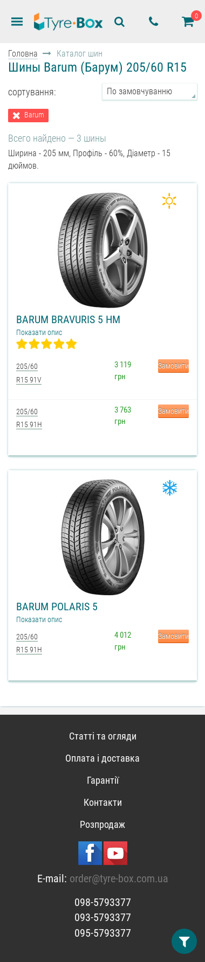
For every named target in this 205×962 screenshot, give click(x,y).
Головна (23, 53)
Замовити (173, 365)
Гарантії (103, 780)
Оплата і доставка (102, 758)
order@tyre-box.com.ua (119, 878)
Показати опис (39, 332)
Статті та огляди (102, 736)
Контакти (103, 802)
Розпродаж (102, 824)
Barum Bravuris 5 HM (68, 319)
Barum (34, 115)
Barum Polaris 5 (57, 606)
